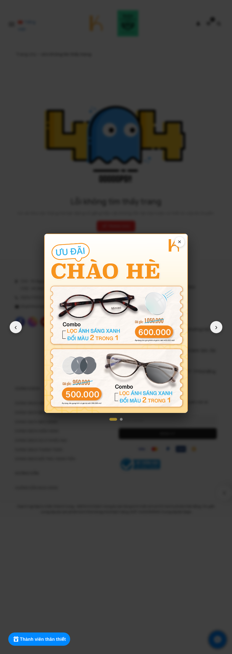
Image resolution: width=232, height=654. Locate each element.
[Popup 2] (121, 419)
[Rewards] (39, 639)
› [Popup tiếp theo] (216, 327)
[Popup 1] (113, 419)
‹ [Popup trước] (15, 327)
